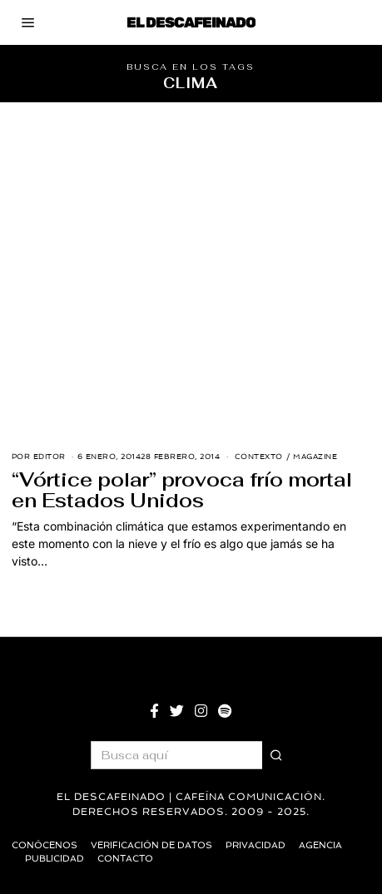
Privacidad (255, 845)
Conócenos (44, 845)
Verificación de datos (151, 845)
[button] (276, 755)
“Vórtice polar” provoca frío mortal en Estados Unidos (182, 490)
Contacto (125, 858)
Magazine (315, 456)
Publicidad (54, 858)
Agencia (320, 845)
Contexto (259, 456)
